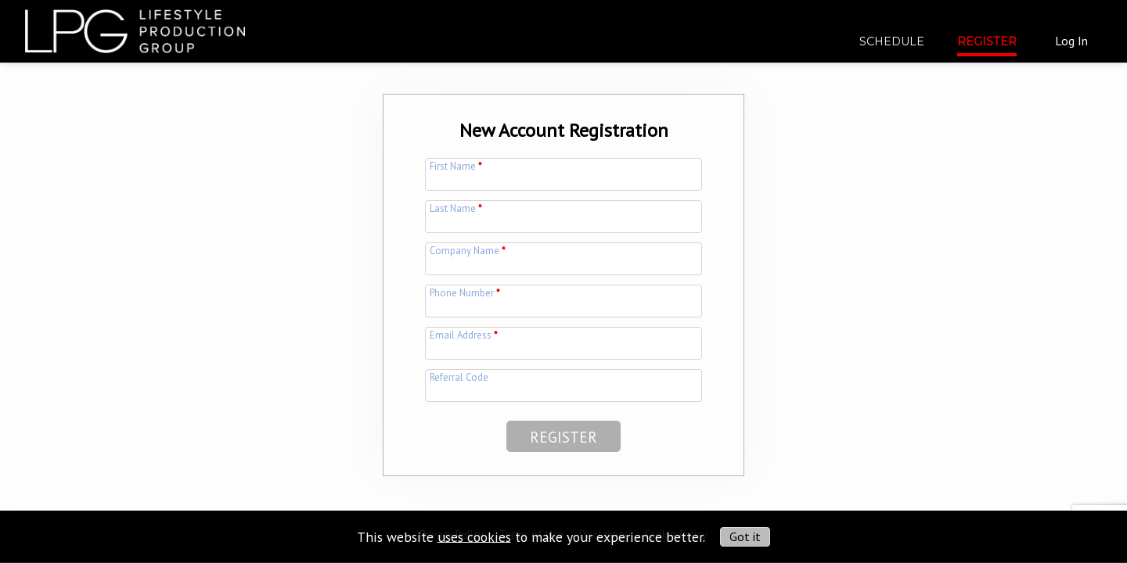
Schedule (891, 41)
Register (987, 41)
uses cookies (474, 536)
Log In (1071, 40)
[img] (135, 25)
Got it (745, 536)
